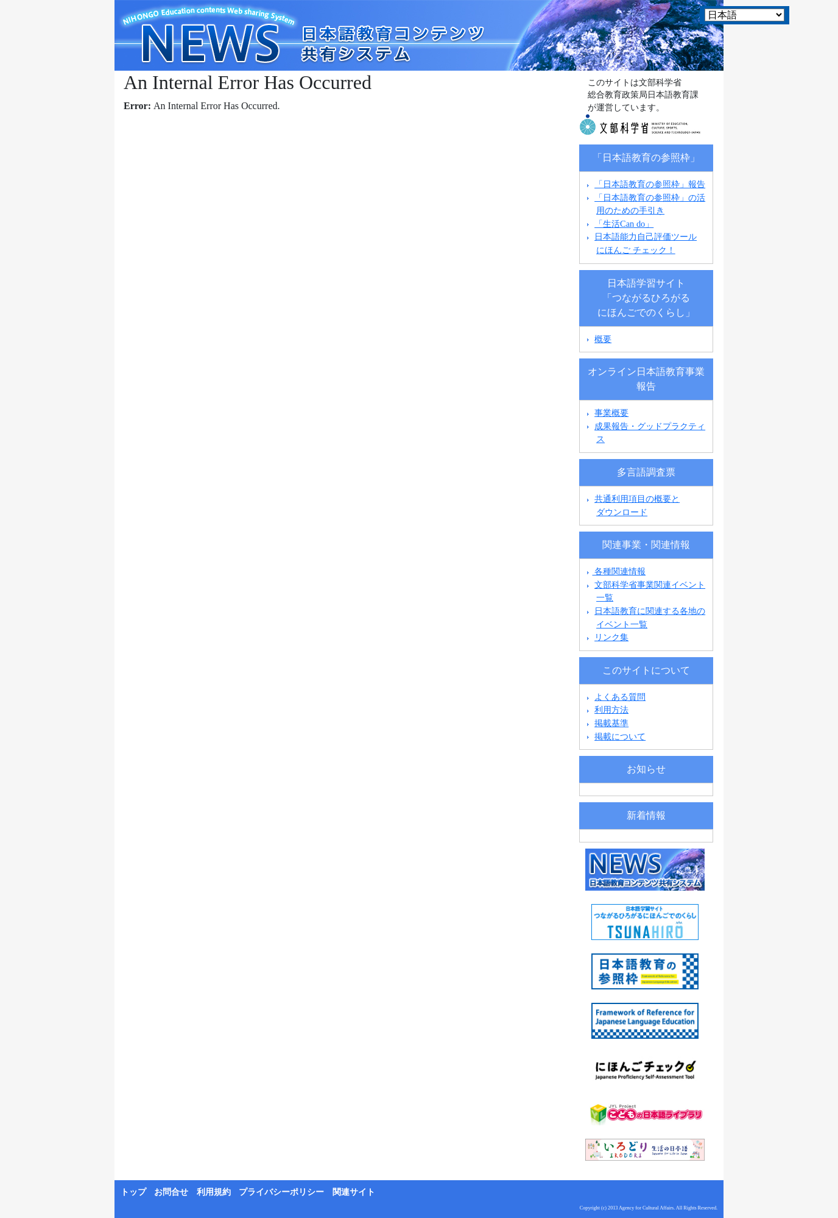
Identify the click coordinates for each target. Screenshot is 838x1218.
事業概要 (611, 413)
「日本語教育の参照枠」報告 (649, 184)
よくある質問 (620, 697)
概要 (602, 339)
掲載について (620, 736)
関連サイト (354, 1192)
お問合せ (171, 1192)
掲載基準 (611, 723)
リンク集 (611, 637)
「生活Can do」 (623, 224)
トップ (133, 1192)
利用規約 (214, 1192)
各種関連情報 (614, 571)
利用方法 (611, 709)
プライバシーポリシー (281, 1192)
